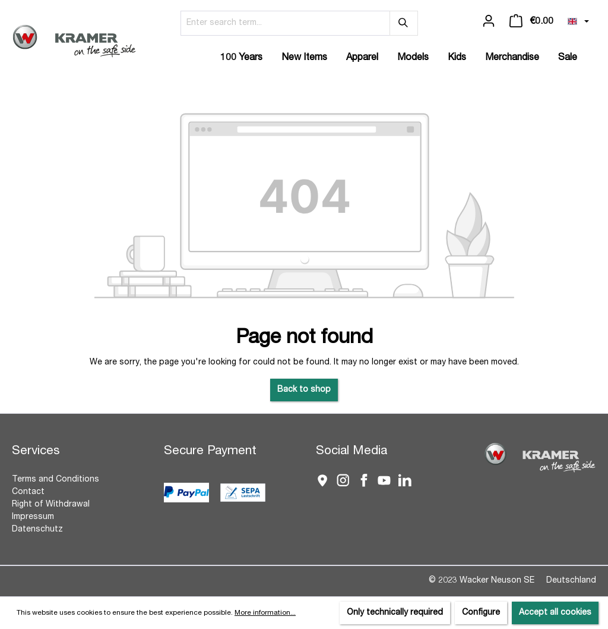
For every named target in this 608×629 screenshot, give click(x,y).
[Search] (404, 23)
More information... (265, 613)
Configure (481, 613)
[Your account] (488, 21)
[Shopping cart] (531, 21)
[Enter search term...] (285, 23)
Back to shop (304, 390)
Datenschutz (37, 530)
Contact (28, 492)
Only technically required (395, 613)
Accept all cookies (555, 613)
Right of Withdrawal (51, 505)
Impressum (33, 517)
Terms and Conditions (55, 480)
